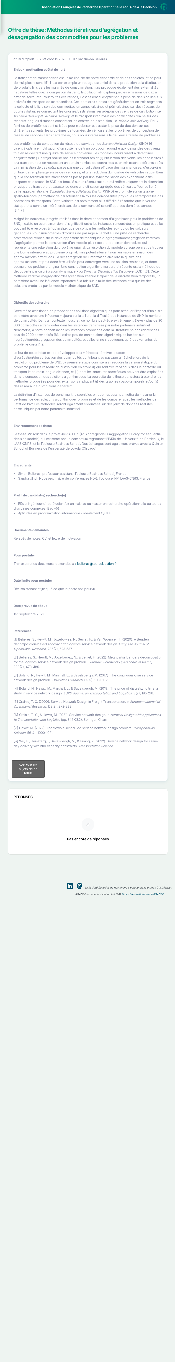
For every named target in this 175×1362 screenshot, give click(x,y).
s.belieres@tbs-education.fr (101, 964)
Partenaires (18, 105)
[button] (32, 28)
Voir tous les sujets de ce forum (85, 1258)
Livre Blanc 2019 (23, 168)
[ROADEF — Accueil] (32, 7)
